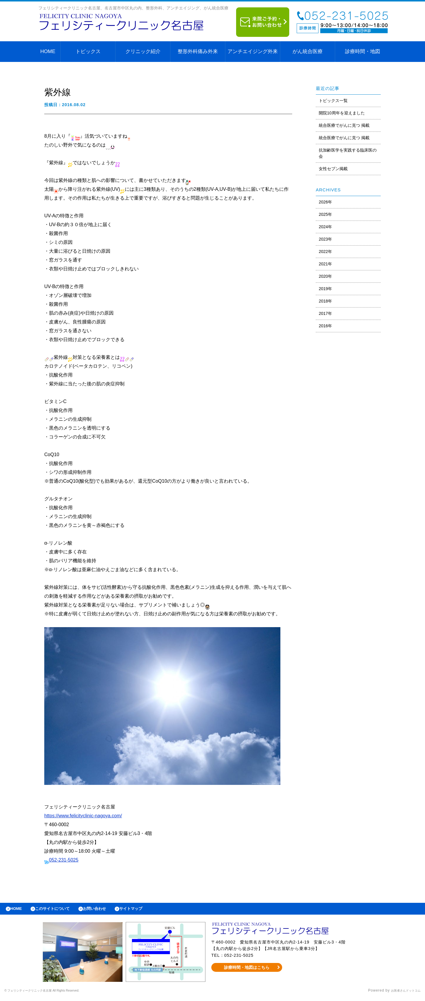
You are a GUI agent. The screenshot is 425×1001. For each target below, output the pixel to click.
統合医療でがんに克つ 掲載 (344, 125)
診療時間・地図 (362, 51)
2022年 (325, 251)
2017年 (325, 313)
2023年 (325, 239)
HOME (47, 51)
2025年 (325, 214)
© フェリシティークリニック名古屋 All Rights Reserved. (54, 994)
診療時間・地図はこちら (247, 970)
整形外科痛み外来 (198, 51)
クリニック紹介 (143, 51)
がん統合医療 (307, 51)
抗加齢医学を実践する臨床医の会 (348, 153)
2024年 (325, 226)
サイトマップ (149, 910)
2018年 (325, 301)
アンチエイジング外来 (253, 51)
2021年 (325, 264)
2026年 (325, 202)
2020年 (325, 276)
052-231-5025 (64, 859)
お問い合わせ (108, 910)
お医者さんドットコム (401, 994)
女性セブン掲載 (333, 168)
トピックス (88, 51)
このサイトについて (60, 910)
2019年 (325, 288)
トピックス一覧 (333, 100)
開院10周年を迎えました (342, 113)
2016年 (325, 325)
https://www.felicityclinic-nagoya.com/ (83, 815)
